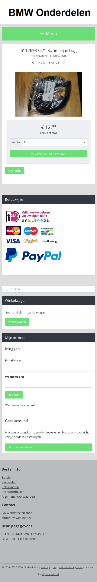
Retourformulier (13, 492)
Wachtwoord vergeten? (20, 405)
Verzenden (9, 482)
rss (54, 567)
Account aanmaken (21, 447)
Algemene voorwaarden (18, 496)
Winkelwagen (17, 322)
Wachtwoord (14, 377)
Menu (48, 33)
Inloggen (14, 395)
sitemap (45, 567)
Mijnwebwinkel (50, 574)
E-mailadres (13, 360)
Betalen (7, 477)
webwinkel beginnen (71, 567)
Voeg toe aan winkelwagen (48, 153)
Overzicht (14, 170)
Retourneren (10, 487)
